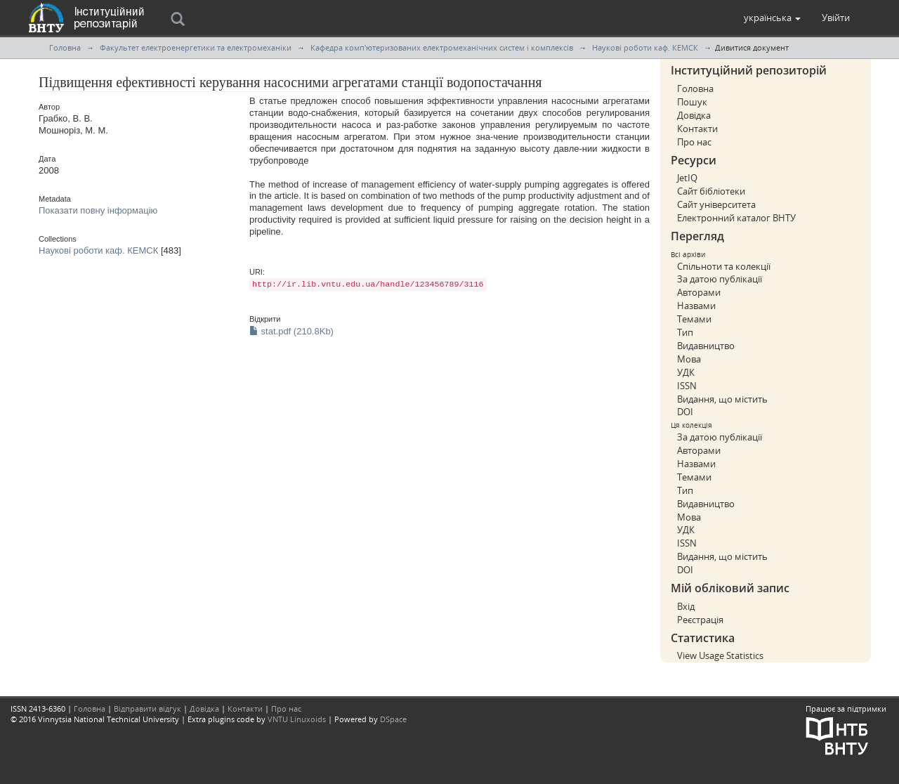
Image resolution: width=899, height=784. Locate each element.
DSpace (393, 719)
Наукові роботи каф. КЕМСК (645, 47)
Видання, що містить (722, 399)
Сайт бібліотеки (711, 191)
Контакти (697, 128)
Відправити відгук (147, 708)
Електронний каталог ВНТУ (736, 217)
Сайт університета (716, 204)
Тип (685, 332)
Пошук (692, 102)
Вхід (686, 606)
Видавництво (706, 345)
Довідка (694, 115)
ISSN (687, 385)
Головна (65, 47)
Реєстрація (700, 619)
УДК (686, 372)
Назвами (696, 305)
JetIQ (687, 177)
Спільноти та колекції (723, 266)
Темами (694, 319)
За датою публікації (719, 279)
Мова (689, 359)
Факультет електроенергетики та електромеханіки (195, 47)
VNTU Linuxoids (297, 719)
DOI (685, 411)
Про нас (694, 142)
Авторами (699, 292)
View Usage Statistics (720, 655)
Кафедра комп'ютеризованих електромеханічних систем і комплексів (441, 47)
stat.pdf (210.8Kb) (291, 331)
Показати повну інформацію (98, 210)
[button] (772, 17)
